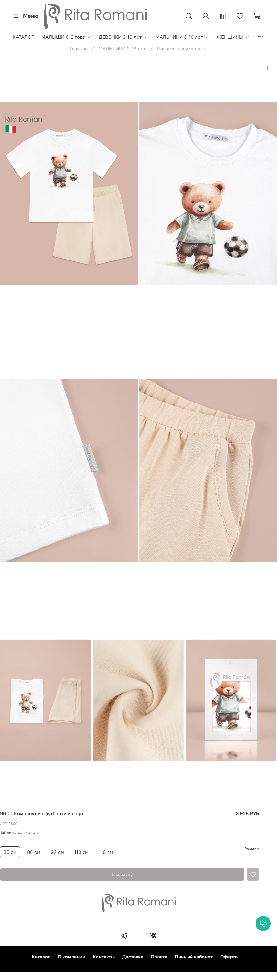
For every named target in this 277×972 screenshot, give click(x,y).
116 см (106, 852)
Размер (251, 849)
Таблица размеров (19, 832)
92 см (57, 852)
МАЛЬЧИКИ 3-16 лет (182, 37)
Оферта (229, 956)
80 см (10, 852)
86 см (33, 852)
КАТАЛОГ (23, 37)
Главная (78, 48)
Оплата (159, 956)
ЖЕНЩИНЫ (232, 37)
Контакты (104, 956)
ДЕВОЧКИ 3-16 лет (123, 37)
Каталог (41, 956)
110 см (81, 852)
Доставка (132, 956)
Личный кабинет (194, 956)
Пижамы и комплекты (182, 48)
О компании (71, 956)
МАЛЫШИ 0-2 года (66, 37)
